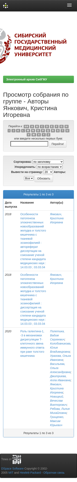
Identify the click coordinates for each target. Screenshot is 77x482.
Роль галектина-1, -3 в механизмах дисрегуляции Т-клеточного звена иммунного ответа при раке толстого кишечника (32, 343)
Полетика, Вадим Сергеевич (57, 335)
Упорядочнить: (25, 166)
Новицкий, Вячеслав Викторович (58, 400)
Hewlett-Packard (30, 472)
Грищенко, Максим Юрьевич (57, 421)
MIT (10, 472)
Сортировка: (23, 161)
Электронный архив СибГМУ (26, 79)
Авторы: (60, 172)
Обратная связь (53, 472)
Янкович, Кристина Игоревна (57, 218)
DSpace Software (12, 468)
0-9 (26, 126)
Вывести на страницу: (27, 172)
